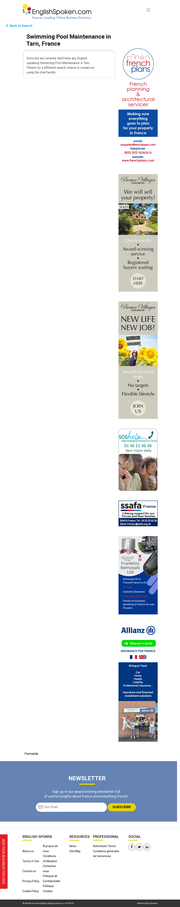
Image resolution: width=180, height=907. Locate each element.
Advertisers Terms (104, 846)
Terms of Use (31, 861)
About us (28, 851)
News (73, 846)
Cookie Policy (31, 891)
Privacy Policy (31, 881)
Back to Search (19, 26)
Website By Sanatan (147, 903)
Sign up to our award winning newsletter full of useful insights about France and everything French (86, 793)
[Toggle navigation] (148, 9)
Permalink (31, 754)
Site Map (75, 851)
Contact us (29, 871)
